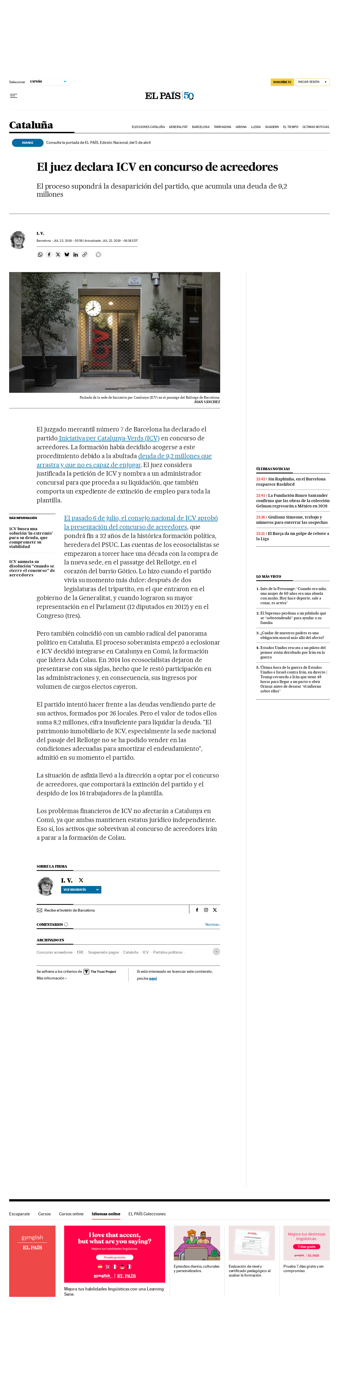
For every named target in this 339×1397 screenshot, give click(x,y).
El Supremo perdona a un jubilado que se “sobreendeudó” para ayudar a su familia (293, 618)
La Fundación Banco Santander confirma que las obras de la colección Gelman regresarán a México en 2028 (293, 501)
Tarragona (222, 127)
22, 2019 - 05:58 (68, 241)
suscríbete (282, 82)
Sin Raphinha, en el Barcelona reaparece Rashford (291, 482)
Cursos (44, 1213)
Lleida (256, 127)
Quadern (272, 127)
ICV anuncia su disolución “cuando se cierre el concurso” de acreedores (32, 568)
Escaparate (19, 1213)
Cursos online (71, 1213)
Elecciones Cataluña (148, 127)
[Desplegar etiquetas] (216, 951)
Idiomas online (106, 1213)
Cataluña (31, 125)
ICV (146, 952)
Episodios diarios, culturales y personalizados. (196, 1268)
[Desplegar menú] (13, 96)
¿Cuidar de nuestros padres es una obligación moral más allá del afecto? (292, 635)
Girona (241, 127)
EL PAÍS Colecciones (147, 1213)
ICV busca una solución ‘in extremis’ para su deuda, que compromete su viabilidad (31, 538)
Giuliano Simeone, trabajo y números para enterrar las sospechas (292, 520)
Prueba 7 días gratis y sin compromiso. (303, 1268)
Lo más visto (268, 576)
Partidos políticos (167, 952)
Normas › (212, 924)
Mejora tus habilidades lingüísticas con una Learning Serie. (114, 1292)
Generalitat (178, 127)
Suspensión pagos (103, 952)
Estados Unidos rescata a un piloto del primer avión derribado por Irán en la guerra (293, 652)
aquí (153, 978)
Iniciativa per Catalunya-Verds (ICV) (109, 438)
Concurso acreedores (54, 952)
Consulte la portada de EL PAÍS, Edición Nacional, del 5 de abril (98, 142)
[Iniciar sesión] (313, 82)
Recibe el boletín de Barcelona (69, 910)
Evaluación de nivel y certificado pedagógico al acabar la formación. (249, 1270)
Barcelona (201, 127)
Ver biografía (81, 890)
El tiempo (290, 127)
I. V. (40, 233)
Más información (52, 978)
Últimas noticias (316, 127)
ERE (80, 952)
